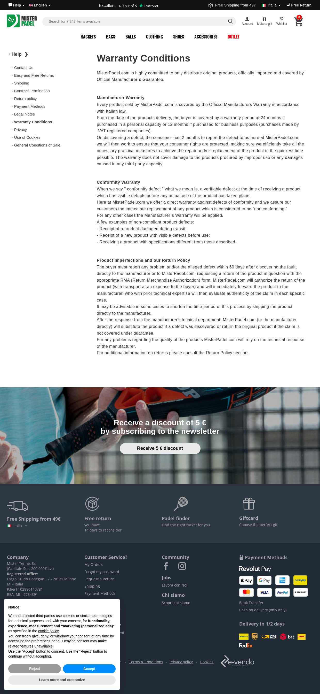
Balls (130, 37)
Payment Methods (29, 106)
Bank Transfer (251, 602)
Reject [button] (34, 669)
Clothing (154, 37)
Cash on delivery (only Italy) (262, 609)
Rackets (88, 37)
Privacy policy (181, 661)
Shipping (21, 83)
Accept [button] (89, 669)
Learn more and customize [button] (62, 680)
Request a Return (99, 578)
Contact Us (23, 67)
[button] (16, 5)
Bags (110, 37)
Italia (17, 525)
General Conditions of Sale (37, 145)
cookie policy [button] (48, 631)
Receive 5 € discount (160, 448)
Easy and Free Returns (34, 75)
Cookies (206, 661)
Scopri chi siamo (176, 602)
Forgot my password (101, 571)
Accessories (205, 37)
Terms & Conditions (146, 661)
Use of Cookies (27, 137)
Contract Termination (32, 91)
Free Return (299, 5)
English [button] (39, 5)
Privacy (20, 129)
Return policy (25, 98)
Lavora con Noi (174, 585)
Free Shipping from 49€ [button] (245, 5)
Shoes (178, 37)
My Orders (93, 564)
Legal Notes (24, 114)
